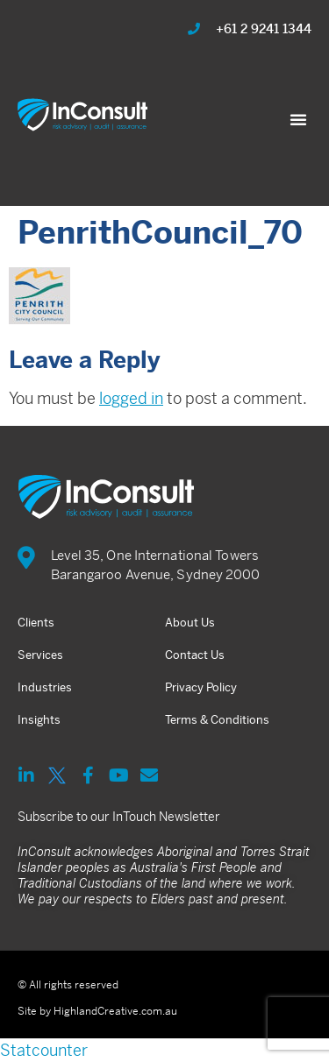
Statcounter (44, 1050)
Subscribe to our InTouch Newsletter (119, 817)
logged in (131, 398)
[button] (298, 119)
